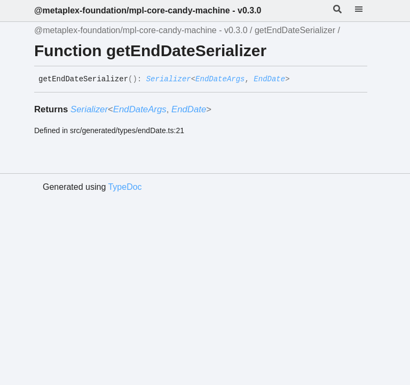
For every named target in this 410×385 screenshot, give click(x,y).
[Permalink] (298, 79)
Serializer (168, 79)
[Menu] (365, 10)
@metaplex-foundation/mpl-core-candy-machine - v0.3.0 (147, 10)
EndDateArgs (220, 79)
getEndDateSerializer (295, 30)
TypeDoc (124, 186)
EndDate (269, 79)
